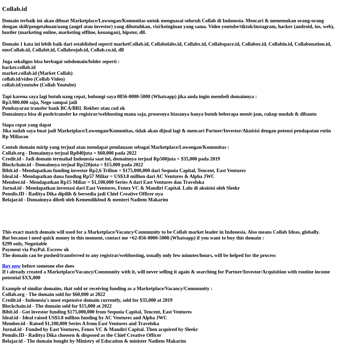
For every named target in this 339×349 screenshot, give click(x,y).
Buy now (11, 266)
